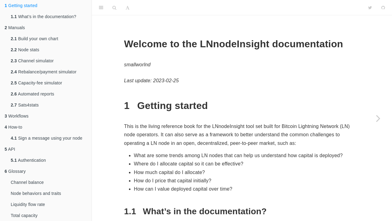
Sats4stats (25, 105)
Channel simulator (32, 60)
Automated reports (32, 93)
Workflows (16, 116)
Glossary (15, 171)
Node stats (25, 49)
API (10, 149)
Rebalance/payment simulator (44, 71)
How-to (13, 127)
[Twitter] (370, 7)
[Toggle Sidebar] (101, 7)
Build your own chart (34, 38)
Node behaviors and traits (36, 193)
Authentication (28, 160)
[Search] (114, 7)
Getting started (21, 5)
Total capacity (24, 215)
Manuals (15, 27)
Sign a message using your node (46, 138)
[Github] (383, 7)
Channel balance (27, 182)
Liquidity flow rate (28, 204)
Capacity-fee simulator (36, 82)
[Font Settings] (127, 7)
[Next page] (378, 118)
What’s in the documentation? (43, 16)
